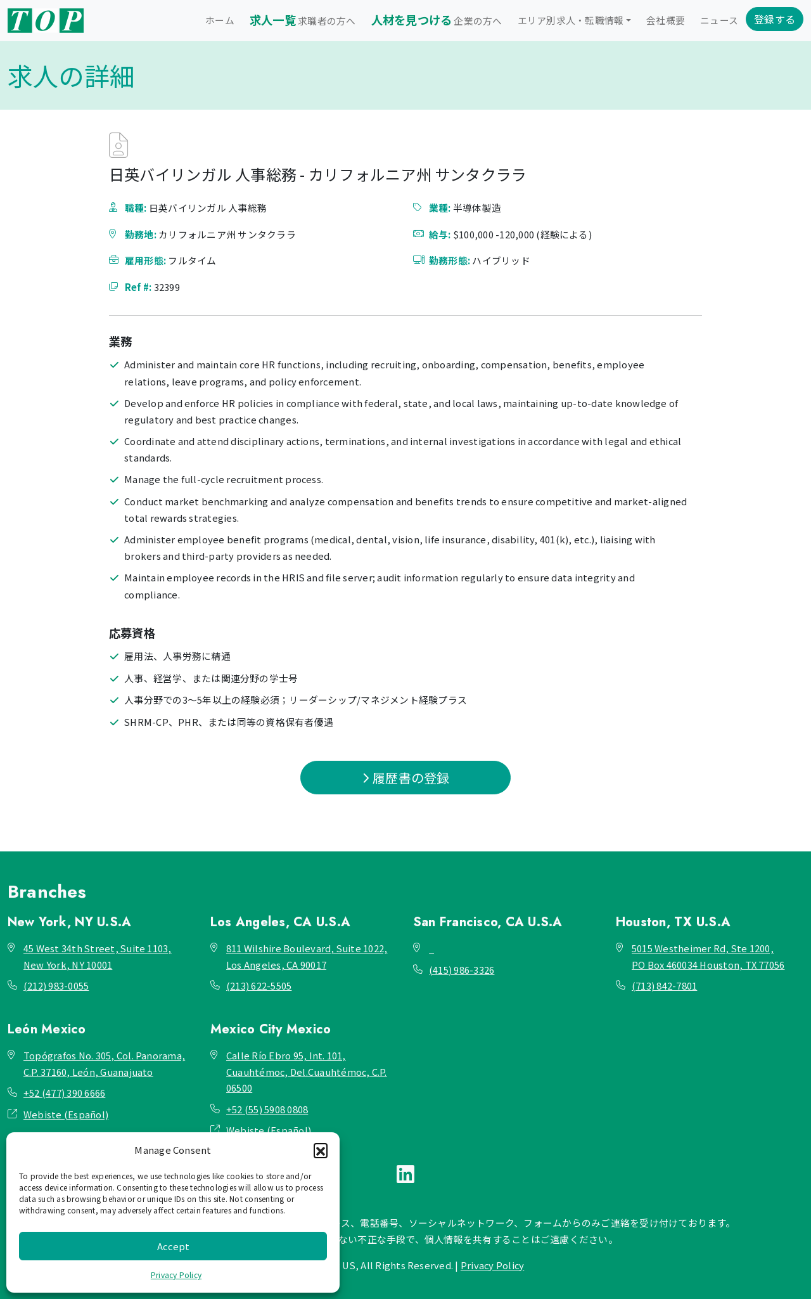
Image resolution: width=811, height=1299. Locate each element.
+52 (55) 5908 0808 (267, 1109)
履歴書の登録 (406, 777)
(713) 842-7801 (664, 985)
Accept (173, 1246)
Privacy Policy (176, 1274)
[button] (320, 1150)
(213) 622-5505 (258, 985)
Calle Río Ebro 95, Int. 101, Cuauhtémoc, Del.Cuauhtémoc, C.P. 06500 (306, 1071)
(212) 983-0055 (56, 985)
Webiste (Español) (65, 1114)
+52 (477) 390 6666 (64, 1092)
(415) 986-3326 (461, 969)
